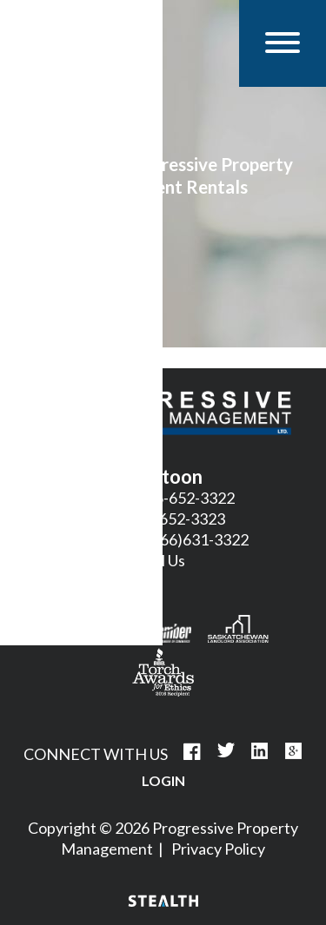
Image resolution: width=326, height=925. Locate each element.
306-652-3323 (176, 518)
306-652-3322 (186, 497)
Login (163, 780)
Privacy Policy (218, 848)
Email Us (157, 560)
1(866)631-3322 (193, 539)
